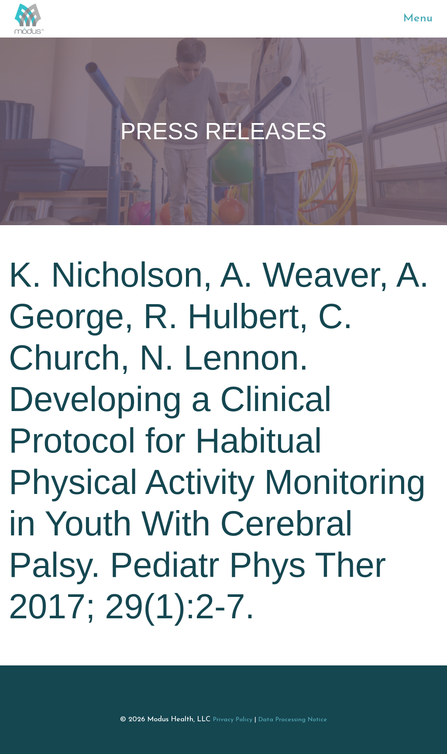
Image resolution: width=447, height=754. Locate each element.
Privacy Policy (232, 719)
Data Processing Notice (292, 719)
